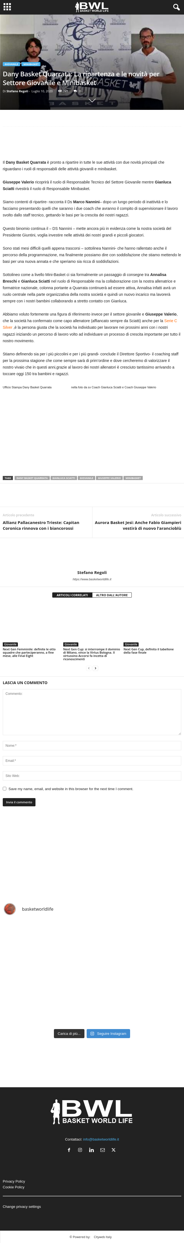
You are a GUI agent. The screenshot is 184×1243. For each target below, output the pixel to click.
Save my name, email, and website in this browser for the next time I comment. (71, 789)
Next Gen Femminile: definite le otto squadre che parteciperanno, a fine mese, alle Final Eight (29, 652)
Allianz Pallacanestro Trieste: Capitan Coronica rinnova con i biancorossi (41, 525)
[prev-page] (89, 668)
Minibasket (31, 64)
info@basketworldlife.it (101, 1139)
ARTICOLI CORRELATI (72, 595)
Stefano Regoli (17, 91)
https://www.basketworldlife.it (92, 579)
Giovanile (11, 64)
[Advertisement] (92, 144)
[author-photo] (92, 554)
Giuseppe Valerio (109, 478)
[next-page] (95, 668)
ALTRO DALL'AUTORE (112, 595)
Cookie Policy (13, 1187)
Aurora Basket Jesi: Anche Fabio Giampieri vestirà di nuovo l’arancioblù (138, 525)
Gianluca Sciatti (64, 478)
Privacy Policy (14, 1181)
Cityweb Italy (103, 1237)
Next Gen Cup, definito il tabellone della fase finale (148, 650)
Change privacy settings (22, 1207)
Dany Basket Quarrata (32, 478)
